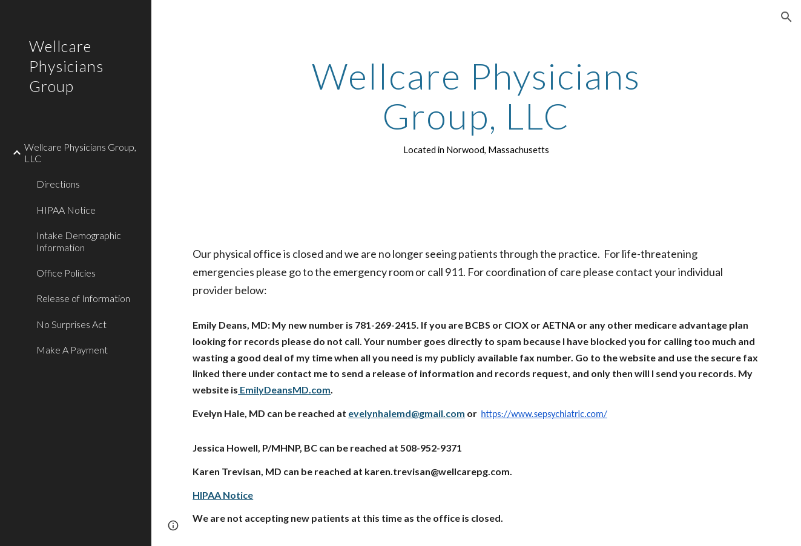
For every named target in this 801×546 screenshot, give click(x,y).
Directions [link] (58, 183)
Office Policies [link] (66, 272)
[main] (476, 106)
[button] (786, 16)
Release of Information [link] (83, 298)
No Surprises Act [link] (71, 324)
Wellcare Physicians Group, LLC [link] (80, 152)
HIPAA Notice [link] (66, 209)
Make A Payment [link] (72, 349)
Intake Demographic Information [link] (78, 240)
